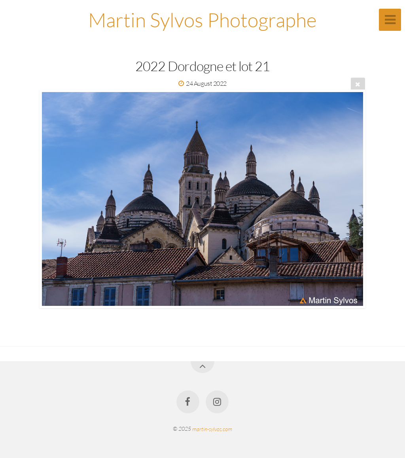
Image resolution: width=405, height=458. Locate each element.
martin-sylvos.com (212, 428)
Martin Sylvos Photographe (202, 20)
